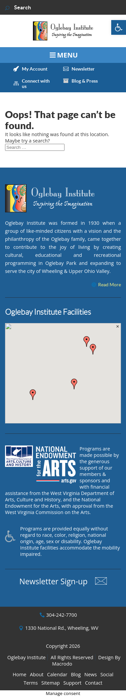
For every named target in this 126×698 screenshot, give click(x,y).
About (37, 674)
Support (72, 683)
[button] (118, 27)
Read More (109, 284)
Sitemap (50, 683)
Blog (76, 674)
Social (107, 674)
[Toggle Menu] (63, 55)
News (90, 674)
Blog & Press (85, 81)
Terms (31, 683)
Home (20, 674)
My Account (34, 69)
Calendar (57, 674)
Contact (93, 683)
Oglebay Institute (26, 657)
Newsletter (83, 69)
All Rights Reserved (72, 657)
